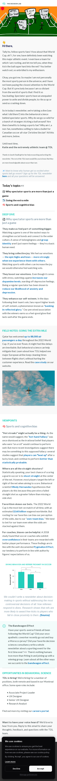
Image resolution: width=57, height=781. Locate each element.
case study (41, 362)
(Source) (45, 615)
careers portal (40, 710)
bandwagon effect (38, 662)
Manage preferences (28, 775)
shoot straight (32, 475)
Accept (40, 769)
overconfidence (11, 539)
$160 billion (19, 511)
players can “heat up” (36, 455)
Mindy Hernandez (22, 486)
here (4, 176)
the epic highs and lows (18, 256)
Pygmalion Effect (43, 546)
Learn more (10, 761)
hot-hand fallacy (38, 436)
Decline (16, 769)
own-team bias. (35, 518)
